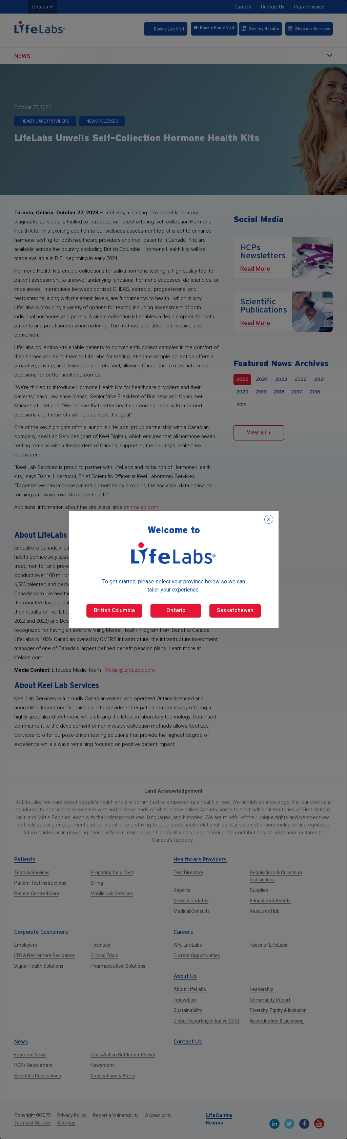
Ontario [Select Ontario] (175, 610)
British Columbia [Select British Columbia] (114, 610)
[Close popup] (268, 519)
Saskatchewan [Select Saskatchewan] (235, 610)
